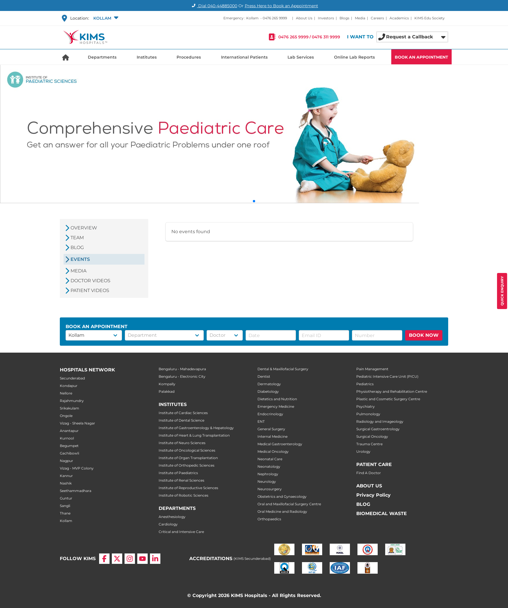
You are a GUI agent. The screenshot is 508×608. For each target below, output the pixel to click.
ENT (261, 421)
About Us (304, 18)
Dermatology (269, 384)
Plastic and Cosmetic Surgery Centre (388, 399)
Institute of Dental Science (181, 420)
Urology (363, 451)
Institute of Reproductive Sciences (188, 488)
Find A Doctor (368, 473)
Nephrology (267, 474)
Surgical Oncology (372, 436)
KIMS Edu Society (429, 18)
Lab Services (301, 57)
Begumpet (69, 446)
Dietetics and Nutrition (277, 399)
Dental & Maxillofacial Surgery (282, 369)
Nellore (66, 393)
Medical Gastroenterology (279, 444)
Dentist (263, 376)
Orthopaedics (269, 519)
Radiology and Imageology (379, 421)
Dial (213, 5)
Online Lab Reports (354, 57)
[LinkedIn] (155, 558)
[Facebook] (104, 558)
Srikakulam (69, 408)
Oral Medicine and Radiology (282, 511)
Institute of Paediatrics (178, 473)
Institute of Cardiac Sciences (183, 413)
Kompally (167, 384)
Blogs (344, 18)
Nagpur (66, 461)
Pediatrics (365, 384)
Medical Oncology (273, 451)
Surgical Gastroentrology (378, 429)
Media (360, 18)
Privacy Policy (373, 495)
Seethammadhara (75, 491)
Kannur (66, 476)
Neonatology (268, 466)
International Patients (244, 57)
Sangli (65, 506)
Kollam (66, 521)
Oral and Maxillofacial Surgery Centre (289, 504)
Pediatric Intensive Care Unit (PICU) (387, 376)
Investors (326, 18)
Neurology (266, 481)
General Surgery (271, 429)
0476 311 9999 (326, 37)
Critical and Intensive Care (181, 532)
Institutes (147, 57)
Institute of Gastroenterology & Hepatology (196, 428)
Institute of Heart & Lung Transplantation (194, 435)
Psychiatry (365, 406)
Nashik (66, 483)
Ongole (66, 416)
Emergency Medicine (275, 406)
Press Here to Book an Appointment (281, 5)
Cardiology (168, 524)
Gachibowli (69, 453)
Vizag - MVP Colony (77, 468)
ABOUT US (369, 486)
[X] (117, 558)
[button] (105, 18)
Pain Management (372, 369)
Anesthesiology (172, 517)
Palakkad (167, 391)
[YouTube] (142, 558)
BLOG (363, 504)
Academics (399, 18)
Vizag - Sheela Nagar (77, 423)
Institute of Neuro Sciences (182, 443)
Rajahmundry (72, 401)
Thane (65, 513)
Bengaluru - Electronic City (182, 376)
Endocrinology (270, 414)
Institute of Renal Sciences (181, 480)
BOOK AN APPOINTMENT (421, 57)
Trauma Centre (369, 444)
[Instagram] (130, 558)
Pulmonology (368, 414)
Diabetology (268, 391)
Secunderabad (72, 378)
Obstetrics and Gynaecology (282, 496)
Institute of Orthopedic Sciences (186, 465)
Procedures (189, 57)
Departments (102, 57)
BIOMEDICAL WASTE (381, 513)
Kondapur (68, 385)
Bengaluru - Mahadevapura (182, 369)
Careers (377, 18)
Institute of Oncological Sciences (187, 450)
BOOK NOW (424, 335)
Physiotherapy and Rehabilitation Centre (391, 391)
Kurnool (67, 438)
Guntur (66, 498)
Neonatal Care (269, 459)
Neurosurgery (269, 489)
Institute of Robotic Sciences (183, 495)
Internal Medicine (272, 436)
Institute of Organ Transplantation (188, 458)
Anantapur (69, 431)
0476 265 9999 (275, 18)
